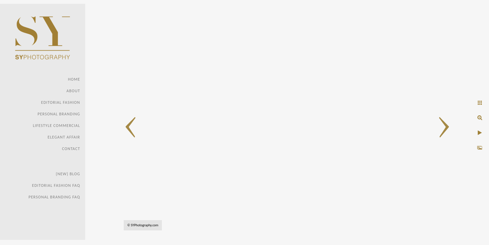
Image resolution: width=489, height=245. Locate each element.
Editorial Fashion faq (56, 185)
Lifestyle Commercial (56, 125)
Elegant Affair (64, 137)
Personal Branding (58, 114)
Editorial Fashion (60, 102)
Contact (71, 148)
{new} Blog (68, 174)
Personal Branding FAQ (54, 197)
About (73, 90)
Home (74, 79)
